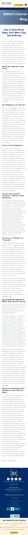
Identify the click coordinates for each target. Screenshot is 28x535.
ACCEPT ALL (14, 532)
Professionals (12, 461)
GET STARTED (20, 5)
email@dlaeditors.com (14, 491)
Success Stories (14, 503)
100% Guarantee (14, 505)
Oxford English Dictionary (18, 336)
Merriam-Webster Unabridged (16, 332)
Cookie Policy (20, 529)
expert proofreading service (10, 440)
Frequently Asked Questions (15, 501)
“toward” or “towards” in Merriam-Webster (13, 356)
